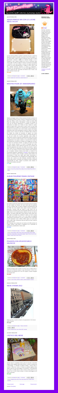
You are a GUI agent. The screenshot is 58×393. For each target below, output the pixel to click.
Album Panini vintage (31, 232)
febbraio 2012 (13, 329)
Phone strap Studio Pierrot (24, 379)
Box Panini (9, 233)
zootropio (26, 152)
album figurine (13, 232)
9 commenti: (23, 230)
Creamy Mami (14, 233)
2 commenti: (23, 75)
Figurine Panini (28, 233)
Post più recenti (10, 384)
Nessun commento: (24, 325)
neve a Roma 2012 (20, 329)
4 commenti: (23, 377)
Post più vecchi (33, 384)
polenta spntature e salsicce (29, 279)
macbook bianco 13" (24, 77)
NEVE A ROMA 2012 (14, 286)
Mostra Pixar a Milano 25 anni (21, 168)
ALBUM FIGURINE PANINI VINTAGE (20, 176)
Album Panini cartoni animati (22, 232)
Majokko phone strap (15, 379)
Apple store (13, 77)
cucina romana (13, 279)
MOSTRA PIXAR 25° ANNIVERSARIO (21, 84)
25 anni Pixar (13, 168)
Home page (22, 384)
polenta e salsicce (20, 279)
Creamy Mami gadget (21, 233)
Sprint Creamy (18, 235)
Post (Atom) (13, 386)
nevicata (25, 329)
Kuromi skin (18, 77)
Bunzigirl (45, 27)
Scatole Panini (13, 235)
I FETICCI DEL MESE (15, 335)
